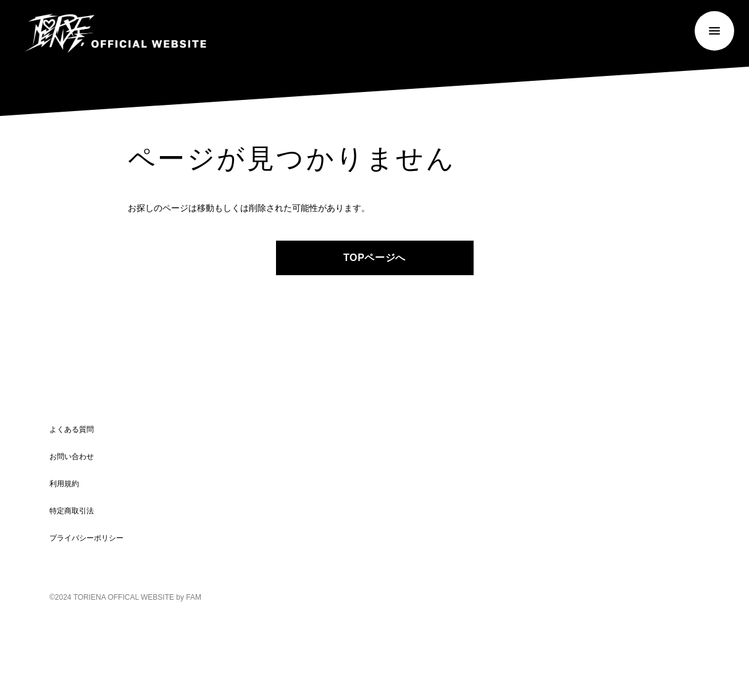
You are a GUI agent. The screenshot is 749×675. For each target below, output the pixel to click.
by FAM (188, 597)
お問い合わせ (71, 456)
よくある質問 (71, 429)
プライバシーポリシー (86, 538)
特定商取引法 (71, 511)
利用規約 (64, 483)
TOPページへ (374, 257)
